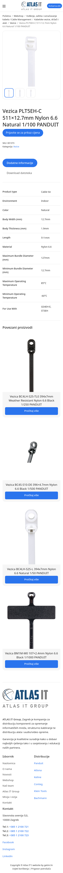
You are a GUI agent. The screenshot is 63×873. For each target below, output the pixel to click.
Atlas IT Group (11, 791)
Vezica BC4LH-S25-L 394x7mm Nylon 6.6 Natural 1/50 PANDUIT (31, 571)
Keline (37, 777)
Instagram (9, 849)
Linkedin (8, 856)
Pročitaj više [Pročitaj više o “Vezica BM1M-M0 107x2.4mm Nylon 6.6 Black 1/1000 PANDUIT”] (31, 663)
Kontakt (7, 802)
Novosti (7, 774)
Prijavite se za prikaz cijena (23, 132)
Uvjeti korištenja (20, 868)
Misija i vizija (10, 796)
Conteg (38, 784)
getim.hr (48, 865)
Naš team (8, 785)
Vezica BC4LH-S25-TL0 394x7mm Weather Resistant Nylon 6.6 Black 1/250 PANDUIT (31, 400)
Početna (7, 15)
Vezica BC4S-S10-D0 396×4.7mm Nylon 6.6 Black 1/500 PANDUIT (31, 487)
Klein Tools (40, 791)
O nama (7, 769)
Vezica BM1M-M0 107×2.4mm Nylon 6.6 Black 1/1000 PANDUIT (31, 655)
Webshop (18, 15)
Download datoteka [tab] (19, 173)
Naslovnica (9, 763)
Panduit (38, 763)
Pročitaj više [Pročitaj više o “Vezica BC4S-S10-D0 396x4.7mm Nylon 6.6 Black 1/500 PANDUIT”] (31, 495)
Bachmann (40, 798)
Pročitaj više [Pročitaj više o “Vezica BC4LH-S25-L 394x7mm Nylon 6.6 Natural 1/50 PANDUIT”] (31, 579)
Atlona (38, 770)
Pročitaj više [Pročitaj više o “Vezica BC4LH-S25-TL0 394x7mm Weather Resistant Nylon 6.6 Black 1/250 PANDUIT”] (31, 410)
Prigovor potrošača (41, 868)
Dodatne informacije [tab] (20, 163)
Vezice (13, 22)
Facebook (8, 842)
